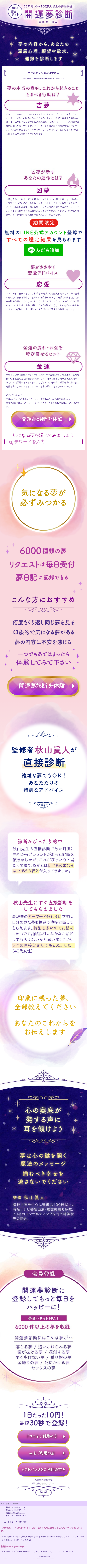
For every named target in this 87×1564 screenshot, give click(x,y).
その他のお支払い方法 (43, 1480)
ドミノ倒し (6, 1551)
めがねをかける (8, 1537)
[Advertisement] (43, 154)
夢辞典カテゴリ (28, 78)
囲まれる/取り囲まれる (15, 1540)
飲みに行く (30, 1551)
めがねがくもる (60, 1537)
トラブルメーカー (18, 1551)
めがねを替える (21, 1537)
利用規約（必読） (36, 1483)
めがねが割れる (47, 1537)
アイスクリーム (73, 1537)
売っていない (48, 1551)
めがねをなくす (34, 1537)
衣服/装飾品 (41, 78)
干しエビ (39, 1551)
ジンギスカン (60, 1551)
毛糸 (27, 1540)
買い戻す (69, 1551)
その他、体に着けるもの (55, 78)
